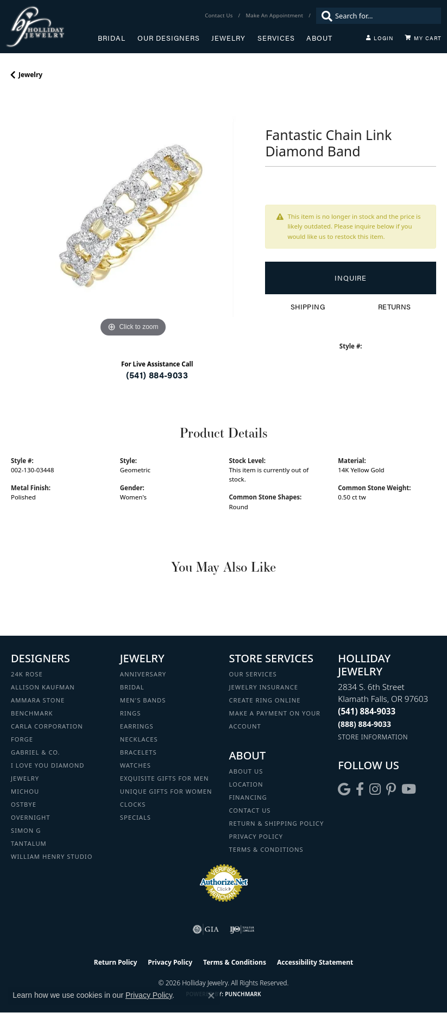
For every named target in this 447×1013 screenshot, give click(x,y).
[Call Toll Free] (364, 724)
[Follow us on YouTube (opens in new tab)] (408, 789)
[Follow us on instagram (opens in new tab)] (375, 789)
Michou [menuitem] (25, 791)
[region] (132, 217)
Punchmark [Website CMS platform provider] (243, 994)
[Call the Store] (366, 711)
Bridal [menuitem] (132, 687)
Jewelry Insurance (263, 687)
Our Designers (168, 38)
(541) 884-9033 (157, 375)
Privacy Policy (256, 836)
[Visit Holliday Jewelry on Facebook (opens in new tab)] (360, 789)
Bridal (111, 38)
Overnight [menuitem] (30, 817)
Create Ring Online (265, 700)
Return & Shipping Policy (276, 823)
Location (246, 784)
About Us (246, 771)
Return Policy (115, 962)
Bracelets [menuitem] (138, 752)
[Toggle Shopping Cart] (423, 38)
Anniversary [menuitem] (143, 674)
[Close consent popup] (211, 995)
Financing (248, 797)
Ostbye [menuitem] (23, 804)
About (319, 38)
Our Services (253, 674)
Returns (394, 307)
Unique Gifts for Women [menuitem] (166, 791)
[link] (220, 16)
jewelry (30, 74)
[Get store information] (373, 737)
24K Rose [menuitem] (27, 674)
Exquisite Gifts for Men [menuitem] (164, 778)
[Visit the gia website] (206, 929)
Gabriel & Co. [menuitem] (35, 752)
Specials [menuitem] (135, 817)
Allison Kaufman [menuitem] (43, 687)
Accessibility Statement (315, 962)
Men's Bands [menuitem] (143, 700)
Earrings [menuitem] (137, 726)
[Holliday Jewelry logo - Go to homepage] (51, 26)
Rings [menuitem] (130, 713)
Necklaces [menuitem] (139, 739)
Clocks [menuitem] (133, 804)
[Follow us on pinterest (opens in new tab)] (391, 789)
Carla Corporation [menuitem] (47, 726)
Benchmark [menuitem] (32, 713)
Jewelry (228, 38)
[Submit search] (324, 16)
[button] (379, 38)
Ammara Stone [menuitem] (38, 700)
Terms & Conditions (266, 849)
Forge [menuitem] (22, 739)
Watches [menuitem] (135, 765)
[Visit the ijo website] (242, 929)
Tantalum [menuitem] (29, 843)
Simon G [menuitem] (26, 830)
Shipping (308, 307)
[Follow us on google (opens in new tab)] (344, 789)
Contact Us (250, 810)
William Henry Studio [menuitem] (51, 856)
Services (276, 38)
